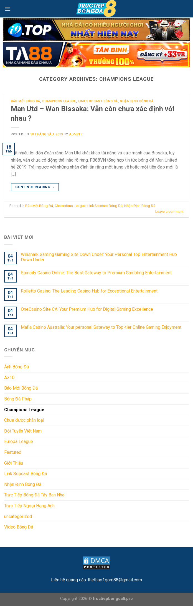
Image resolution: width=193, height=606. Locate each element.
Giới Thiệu (13, 463)
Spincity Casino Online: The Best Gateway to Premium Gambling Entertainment (96, 272)
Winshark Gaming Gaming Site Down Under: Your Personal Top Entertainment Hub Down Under (99, 257)
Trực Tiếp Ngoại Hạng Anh (29, 505)
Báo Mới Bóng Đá (25, 101)
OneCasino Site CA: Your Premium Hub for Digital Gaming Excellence (87, 309)
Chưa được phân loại (24, 420)
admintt (76, 134)
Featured (12, 452)
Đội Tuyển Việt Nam (23, 431)
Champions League (59, 101)
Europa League (18, 441)
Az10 (9, 377)
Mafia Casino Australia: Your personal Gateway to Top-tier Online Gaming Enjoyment (101, 327)
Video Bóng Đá (18, 527)
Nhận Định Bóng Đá (137, 101)
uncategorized (18, 516)
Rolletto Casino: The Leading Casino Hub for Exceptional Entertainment (89, 291)
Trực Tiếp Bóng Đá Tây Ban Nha (34, 495)
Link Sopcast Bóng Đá (98, 101)
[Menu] (7, 8)
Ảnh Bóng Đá (16, 366)
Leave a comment (169, 211)
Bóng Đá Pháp (18, 399)
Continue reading (35, 187)
